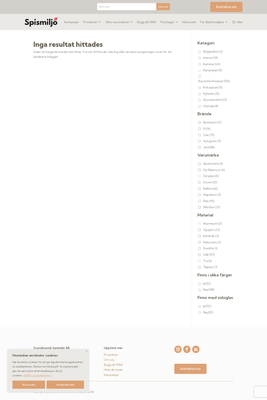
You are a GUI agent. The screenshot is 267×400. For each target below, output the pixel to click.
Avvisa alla (28, 384)
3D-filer (237, 22)
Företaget (167, 22)
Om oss (109, 360)
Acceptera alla (65, 384)
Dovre (210, 182)
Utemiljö (210, 106)
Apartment (213, 163)
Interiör (210, 58)
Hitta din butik (113, 370)
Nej (208, 289)
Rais (209, 201)
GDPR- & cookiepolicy (37, 375)
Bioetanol (212, 122)
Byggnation (213, 51)
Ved (209, 147)
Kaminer (211, 64)
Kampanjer (71, 22)
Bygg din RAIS (146, 22)
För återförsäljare (212, 22)
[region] (48, 371)
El (206, 128)
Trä (207, 261)
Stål (209, 254)
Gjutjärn (211, 230)
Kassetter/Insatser (214, 81)
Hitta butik (189, 22)
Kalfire (210, 188)
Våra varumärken (117, 22)
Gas (208, 135)
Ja (207, 283)
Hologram (212, 141)
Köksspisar (212, 87)
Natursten (212, 242)
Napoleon (212, 194)
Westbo (211, 207)
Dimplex (211, 176)
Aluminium (212, 223)
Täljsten (210, 267)
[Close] (86, 351)
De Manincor (214, 170)
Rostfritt (210, 248)
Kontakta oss (226, 7)
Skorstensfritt (215, 100)
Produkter (90, 22)
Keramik (211, 236)
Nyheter (211, 93)
